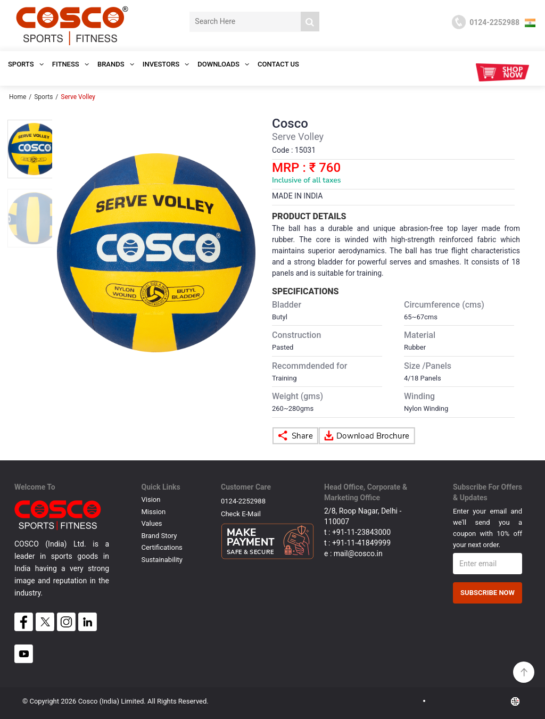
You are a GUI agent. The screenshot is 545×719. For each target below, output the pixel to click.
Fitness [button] (70, 64)
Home (17, 97)
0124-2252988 (243, 501)
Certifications (162, 547)
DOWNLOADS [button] (223, 64)
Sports (43, 97)
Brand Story (159, 536)
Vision (151, 499)
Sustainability (162, 560)
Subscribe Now (487, 593)
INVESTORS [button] (166, 64)
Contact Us (278, 64)
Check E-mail (241, 514)
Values (152, 523)
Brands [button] (115, 64)
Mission (154, 512)
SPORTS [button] (26, 64)
